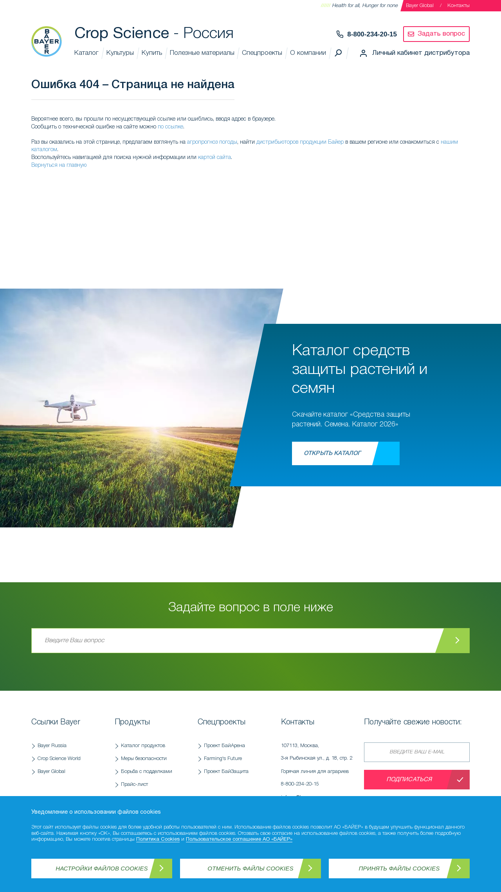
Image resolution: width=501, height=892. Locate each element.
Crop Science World (59, 759)
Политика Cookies (158, 839)
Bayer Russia (52, 746)
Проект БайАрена (224, 746)
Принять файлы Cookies (399, 868)
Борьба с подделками (146, 771)
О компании (308, 53)
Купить (152, 53)
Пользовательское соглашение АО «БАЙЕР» (239, 839)
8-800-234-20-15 (372, 34)
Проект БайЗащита (226, 771)
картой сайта (214, 157)
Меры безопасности (144, 759)
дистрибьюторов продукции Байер (300, 142)
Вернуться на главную (59, 165)
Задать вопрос (441, 34)
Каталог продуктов (143, 746)
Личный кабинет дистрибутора (421, 53)
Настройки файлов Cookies (102, 868)
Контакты (458, 6)
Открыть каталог (332, 453)
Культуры (120, 53)
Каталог (86, 53)
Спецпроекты (262, 53)
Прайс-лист (134, 784)
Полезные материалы (202, 53)
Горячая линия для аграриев (319, 780)
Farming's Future (223, 759)
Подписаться (409, 779)
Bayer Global (420, 6)
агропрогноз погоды (212, 142)
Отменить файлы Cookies (250, 868)
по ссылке (170, 127)
